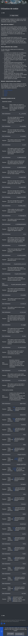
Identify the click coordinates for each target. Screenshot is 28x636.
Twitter (13, 579)
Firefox (5, 91)
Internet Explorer (8, 90)
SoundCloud (14, 529)
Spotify (13, 539)
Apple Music (14, 409)
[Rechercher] (25, 2)
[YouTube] (4, 623)
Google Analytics (16, 459)
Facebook (14, 430)
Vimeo (13, 588)
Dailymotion (14, 420)
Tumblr (13, 559)
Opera (5, 95)
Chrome (6, 93)
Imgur (13, 479)
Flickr (13, 440)
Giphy (13, 449)
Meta (13, 499)
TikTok (13, 549)
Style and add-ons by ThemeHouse (11, 621)
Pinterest (14, 509)
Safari (5, 94)
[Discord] (2, 623)
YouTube (12, 599)
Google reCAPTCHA (14, 469)
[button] (2, 2)
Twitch (13, 569)
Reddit (13, 519)
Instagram (14, 489)
